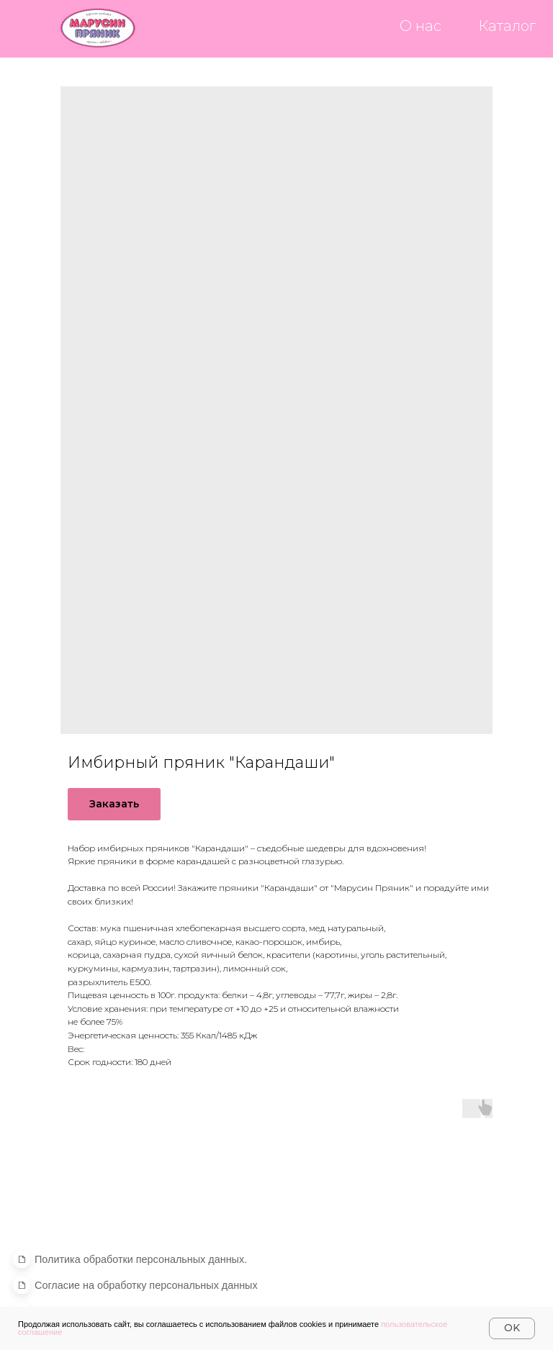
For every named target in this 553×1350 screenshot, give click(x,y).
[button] (146, 1285)
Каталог (507, 26)
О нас (420, 26)
